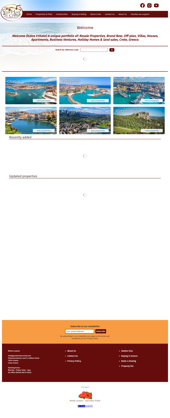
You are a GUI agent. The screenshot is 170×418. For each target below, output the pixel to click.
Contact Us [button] (109, 14)
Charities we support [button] (140, 14)
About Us (122, 14)
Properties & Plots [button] (44, 14)
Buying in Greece (129, 356)
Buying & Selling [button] (79, 14)
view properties (44, 100)
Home (29, 14)
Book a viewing (128, 361)
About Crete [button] (95, 14)
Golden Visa (127, 351)
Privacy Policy (74, 361)
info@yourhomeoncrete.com (19, 356)
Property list (127, 366)
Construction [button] (62, 14)
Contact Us (72, 356)
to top (85, 387)
